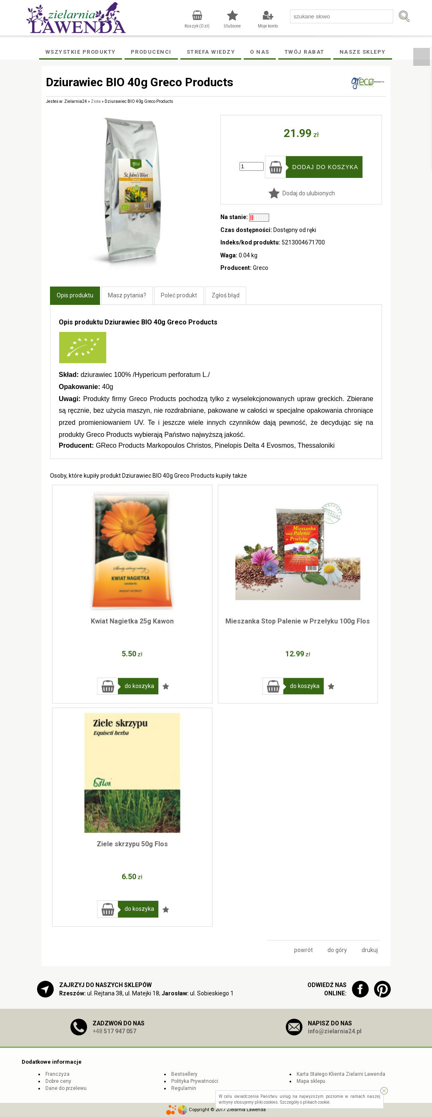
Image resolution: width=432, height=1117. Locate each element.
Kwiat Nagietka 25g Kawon (132, 621)
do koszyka (139, 686)
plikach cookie (316, 1102)
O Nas (260, 52)
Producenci (151, 52)
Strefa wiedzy (211, 52)
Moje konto (268, 26)
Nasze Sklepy (363, 52)
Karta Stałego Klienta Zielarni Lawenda (341, 1074)
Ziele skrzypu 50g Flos (132, 844)
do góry (337, 950)
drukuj (370, 950)
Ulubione (232, 26)
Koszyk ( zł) (197, 26)
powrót (303, 950)
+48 (114, 1031)
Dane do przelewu (66, 1088)
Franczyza (57, 1074)
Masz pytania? (127, 295)
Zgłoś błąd (226, 295)
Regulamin (183, 1088)
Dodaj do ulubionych (308, 193)
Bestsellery (184, 1074)
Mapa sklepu (311, 1081)
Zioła (96, 101)
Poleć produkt (179, 295)
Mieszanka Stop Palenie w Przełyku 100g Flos (297, 621)
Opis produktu (75, 295)
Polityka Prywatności (194, 1081)
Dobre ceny (58, 1081)
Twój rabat (305, 52)
